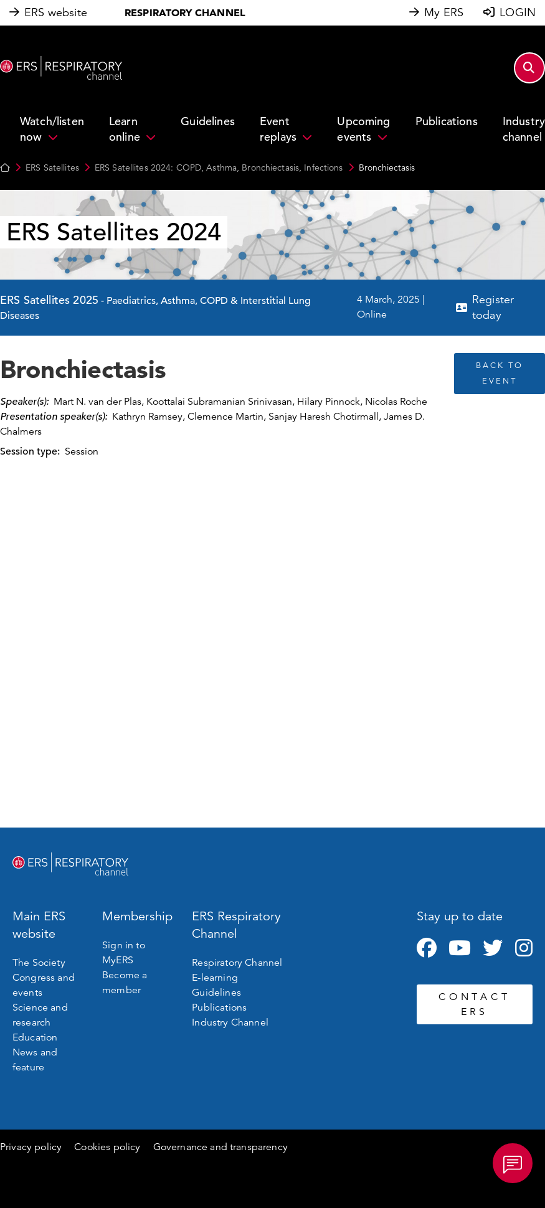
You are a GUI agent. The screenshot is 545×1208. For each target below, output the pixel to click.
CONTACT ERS (474, 1004)
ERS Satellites (52, 167)
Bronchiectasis (387, 167)
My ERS (443, 12)
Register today (493, 307)
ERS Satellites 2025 (49, 300)
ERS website (55, 12)
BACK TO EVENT (499, 373)
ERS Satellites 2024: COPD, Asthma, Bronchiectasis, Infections (219, 167)
